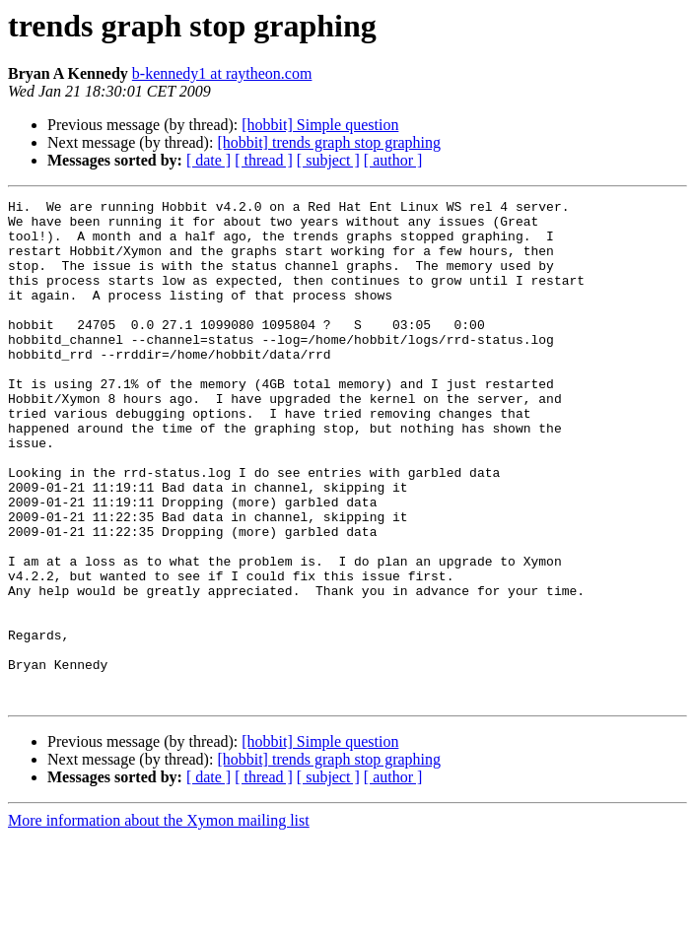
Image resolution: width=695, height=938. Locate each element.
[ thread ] (264, 160)
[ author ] (393, 160)
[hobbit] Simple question (320, 124)
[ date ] (208, 160)
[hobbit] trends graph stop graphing (329, 142)
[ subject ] (328, 160)
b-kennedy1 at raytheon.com (222, 73)
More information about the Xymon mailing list (159, 920)
